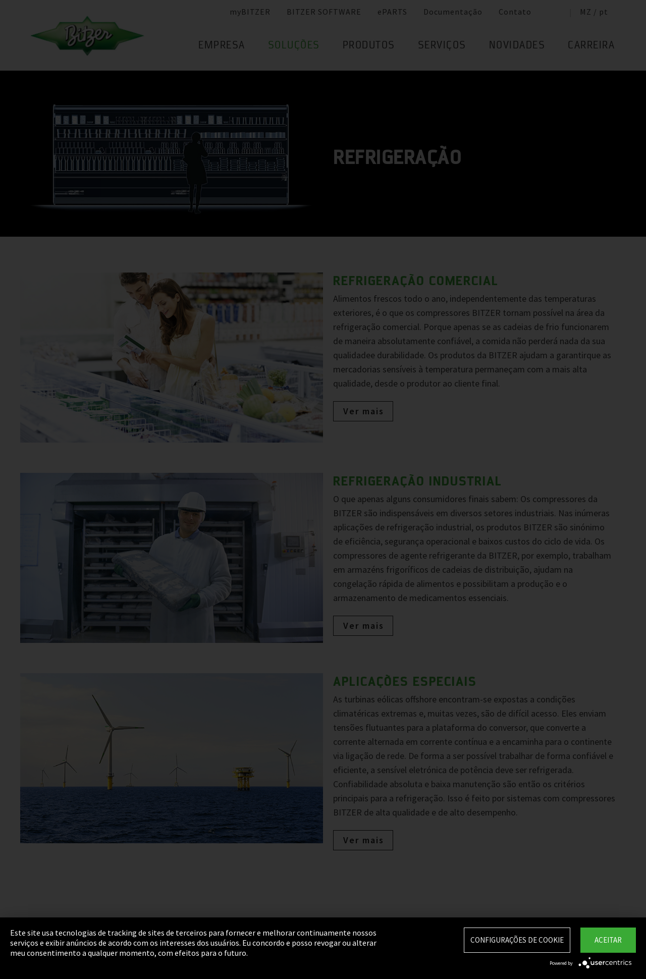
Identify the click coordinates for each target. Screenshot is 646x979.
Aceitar (608, 940)
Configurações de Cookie (517, 940)
